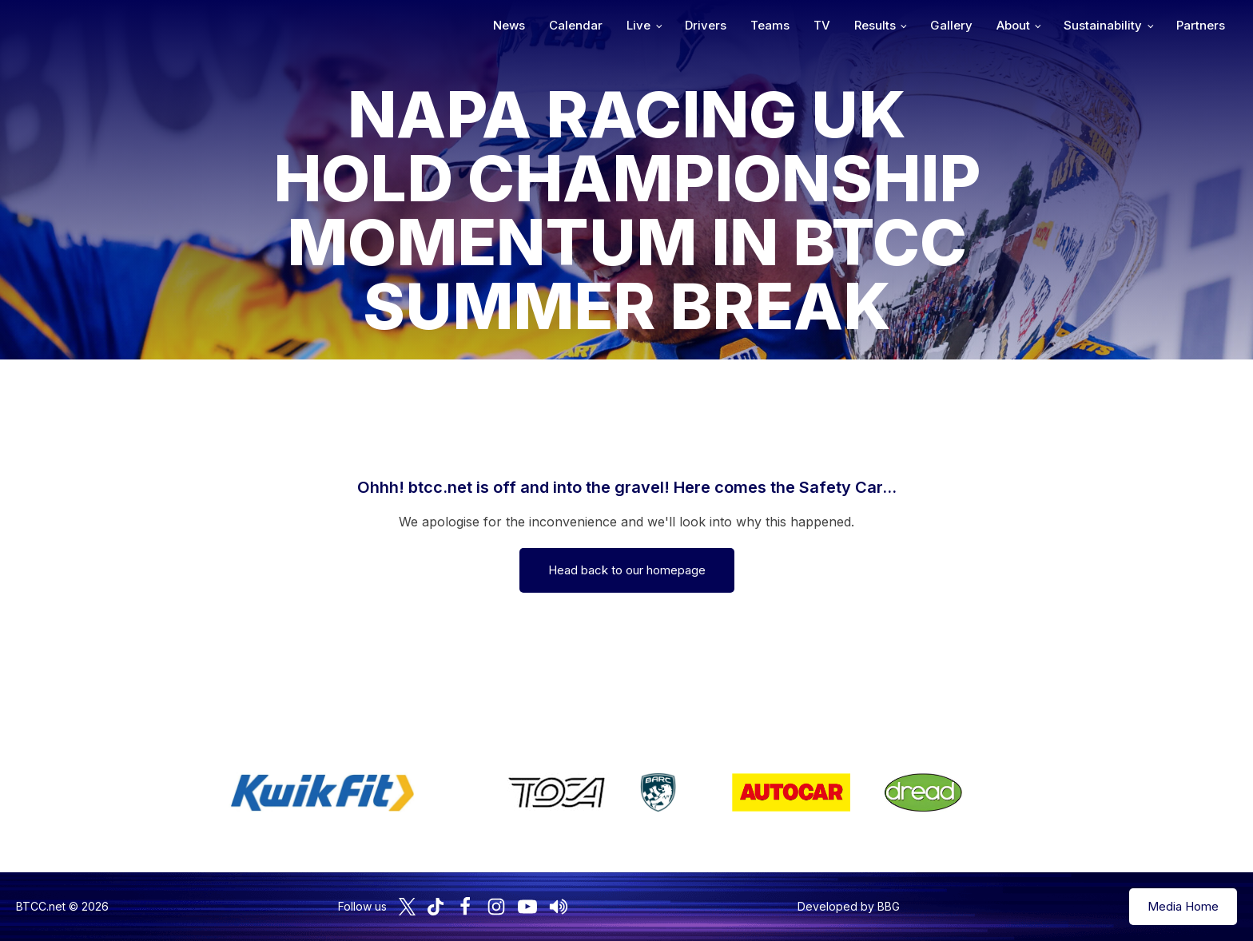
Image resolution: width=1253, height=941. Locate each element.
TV (821, 25)
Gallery (951, 25)
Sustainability (1103, 25)
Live (638, 25)
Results (875, 25)
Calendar (576, 25)
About (1013, 25)
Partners (1200, 25)
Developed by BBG (849, 906)
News (509, 25)
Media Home (1183, 906)
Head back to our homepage (627, 570)
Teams (770, 25)
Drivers (705, 25)
